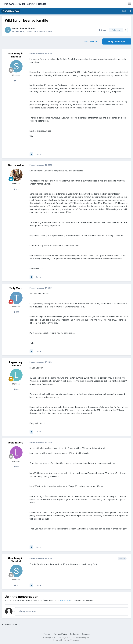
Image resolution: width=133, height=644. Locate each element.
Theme (47, 634)
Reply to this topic (116, 41)
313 (16, 312)
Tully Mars (15, 288)
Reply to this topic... (28, 611)
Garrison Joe (16, 165)
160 (16, 389)
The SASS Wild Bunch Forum (24, 4)
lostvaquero (15, 442)
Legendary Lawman (16, 364)
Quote (38, 154)
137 (16, 467)
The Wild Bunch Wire (42, 31)
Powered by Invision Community (66, 640)
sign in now (65, 600)
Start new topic (91, 41)
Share (102, 30)
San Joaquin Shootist (25, 28)
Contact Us (74, 634)
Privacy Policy (60, 634)
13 (16, 80)
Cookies (86, 634)
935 (16, 189)
